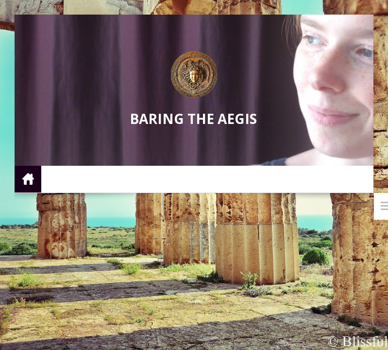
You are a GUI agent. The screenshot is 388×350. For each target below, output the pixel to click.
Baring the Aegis (193, 118)
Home (28, 179)
